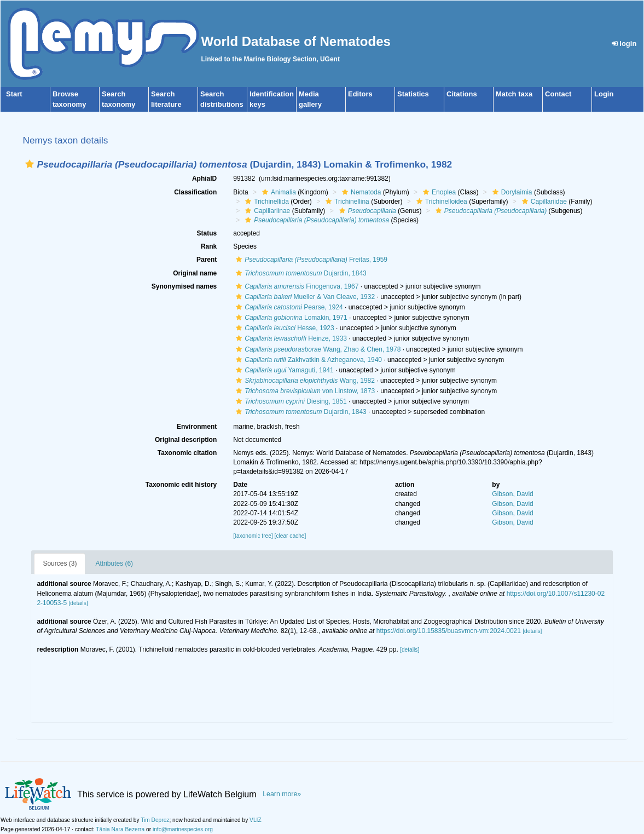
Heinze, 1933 (290, 338)
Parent (206, 259)
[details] (78, 603)
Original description (186, 440)
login (624, 43)
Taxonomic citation (187, 453)
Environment (197, 426)
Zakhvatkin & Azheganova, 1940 (307, 360)
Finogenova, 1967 (295, 286)
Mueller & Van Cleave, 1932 (304, 297)
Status (207, 233)
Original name (195, 273)
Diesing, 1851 (290, 401)
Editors (360, 94)
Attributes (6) (114, 563)
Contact (558, 94)
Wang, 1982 (304, 380)
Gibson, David (512, 494)
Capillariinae (266, 211)
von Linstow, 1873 (304, 391)
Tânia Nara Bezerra (120, 829)
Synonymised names (184, 286)
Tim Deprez (155, 820)
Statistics (413, 94)
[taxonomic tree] (252, 536)
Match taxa (514, 94)
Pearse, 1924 (288, 307)
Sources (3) (60, 563)
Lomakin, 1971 (290, 317)
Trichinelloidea (440, 201)
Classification (195, 192)
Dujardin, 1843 (300, 273)
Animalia (277, 192)
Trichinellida (265, 201)
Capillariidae (543, 201)
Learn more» (282, 794)
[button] (29, 164)
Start (14, 94)
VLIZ (256, 820)
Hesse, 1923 (283, 328)
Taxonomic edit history (181, 484)
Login (603, 94)
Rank (209, 246)
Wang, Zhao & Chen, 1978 (317, 349)
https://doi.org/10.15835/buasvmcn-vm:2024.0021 (448, 631)
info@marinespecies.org (183, 829)
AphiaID (204, 178)
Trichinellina (346, 201)
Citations (461, 94)
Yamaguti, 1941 (283, 370)
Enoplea (438, 192)
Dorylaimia (511, 192)
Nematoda (360, 192)
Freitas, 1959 (310, 259)
